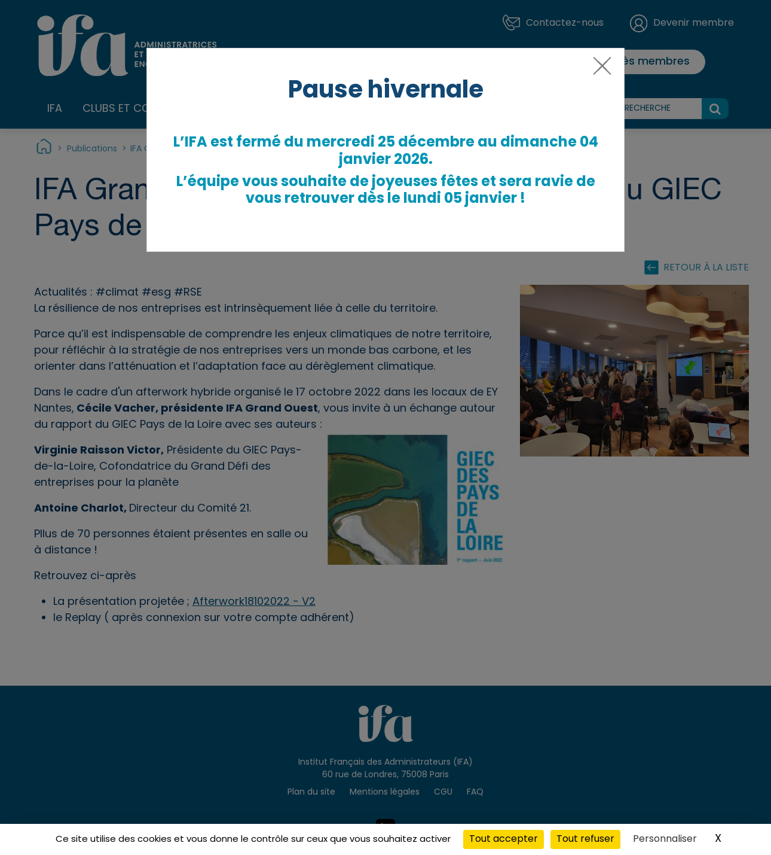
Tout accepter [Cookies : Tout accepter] (503, 839)
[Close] (600, 70)
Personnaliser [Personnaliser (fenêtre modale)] (665, 839)
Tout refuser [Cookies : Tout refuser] (585, 839)
